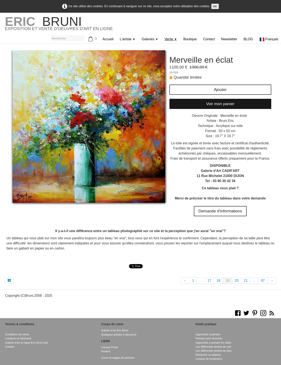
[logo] (59, 25)
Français (269, 39)
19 (227, 280)
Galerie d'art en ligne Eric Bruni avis (26, 342)
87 (263, 280)
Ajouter (220, 89)
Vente (171, 39)
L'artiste (127, 39)
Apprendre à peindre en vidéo (213, 342)
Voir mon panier (220, 104)
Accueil (107, 39)
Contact (209, 39)
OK (215, 6)
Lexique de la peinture (209, 358)
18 (218, 280)
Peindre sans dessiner (209, 338)
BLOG (248, 39)
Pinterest (153, 265)
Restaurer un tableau (208, 354)
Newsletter (229, 39)
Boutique (190, 39)
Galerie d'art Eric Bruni (114, 330)
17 (209, 280)
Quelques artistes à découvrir (118, 334)
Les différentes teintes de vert (213, 346)
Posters (105, 351)
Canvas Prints (109, 347)
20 (237, 280)
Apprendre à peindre (208, 334)
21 (246, 280)
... (200, 280)
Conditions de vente (17, 334)
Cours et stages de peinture (117, 357)
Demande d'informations (220, 211)
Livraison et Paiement (18, 338)
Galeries (150, 39)
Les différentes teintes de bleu (214, 350)
